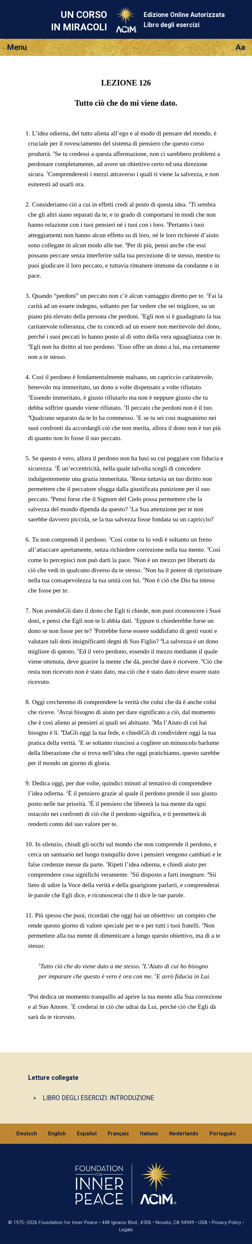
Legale (126, 1230)
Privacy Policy (226, 1222)
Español (87, 1133)
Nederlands (183, 1133)
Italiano (149, 1133)
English (57, 1133)
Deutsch (26, 1133)
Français (118, 1133)
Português (222, 1133)
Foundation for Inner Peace (68, 1222)
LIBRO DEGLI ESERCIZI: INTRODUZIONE (98, 1098)
